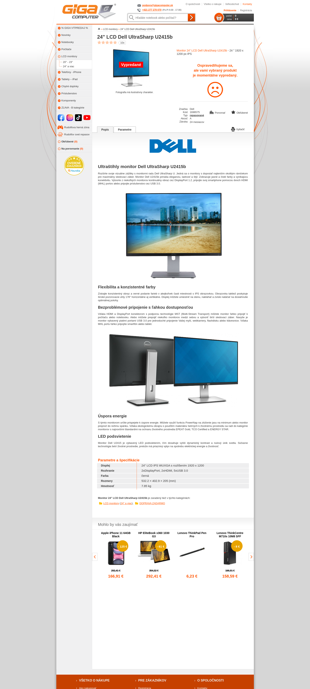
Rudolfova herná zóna (76, 127)
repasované (197, 115)
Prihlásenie (230, 10)
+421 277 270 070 (152, 9)
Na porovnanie (70, 149)
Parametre (125, 129)
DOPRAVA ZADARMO (152, 503)
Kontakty (247, 4)
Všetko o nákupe (212, 4)
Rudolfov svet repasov (77, 134)
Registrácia (246, 10)
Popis (105, 129)
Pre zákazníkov (152, 680)
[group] (116, 555)
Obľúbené (68, 141)
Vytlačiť (238, 129)
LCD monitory (111, 503)
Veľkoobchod (232, 4)
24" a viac (126, 503)
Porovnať (217, 112)
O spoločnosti (193, 4)
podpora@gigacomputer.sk (157, 5)
